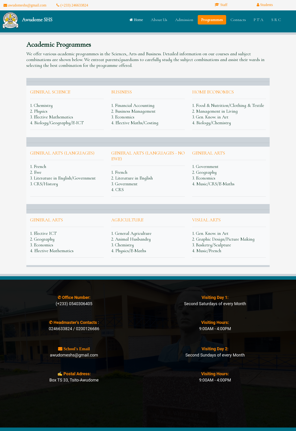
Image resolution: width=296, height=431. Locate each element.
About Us (159, 19)
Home (138, 20)
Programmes (212, 19)
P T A (258, 19)
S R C (276, 19)
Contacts (238, 19)
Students (266, 4)
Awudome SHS (37, 20)
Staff (223, 4)
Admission (184, 19)
